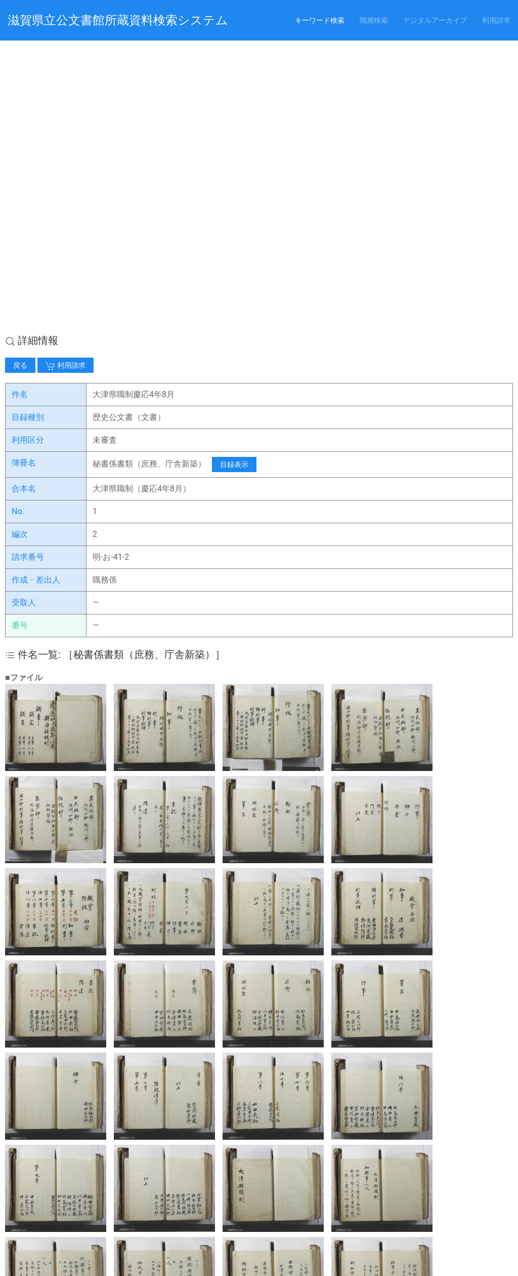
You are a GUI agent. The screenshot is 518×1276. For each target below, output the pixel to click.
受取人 (24, 315)
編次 (20, 246)
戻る (20, 77)
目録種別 (28, 129)
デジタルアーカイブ (435, 20)
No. (18, 223)
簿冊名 (24, 175)
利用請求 (496, 20)
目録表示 (234, 177)
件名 (20, 106)
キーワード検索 (319, 20)
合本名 (24, 201)
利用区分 (28, 152)
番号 (20, 337)
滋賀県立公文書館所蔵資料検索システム (118, 20)
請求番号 (28, 269)
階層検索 (374, 20)
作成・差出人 (36, 292)
